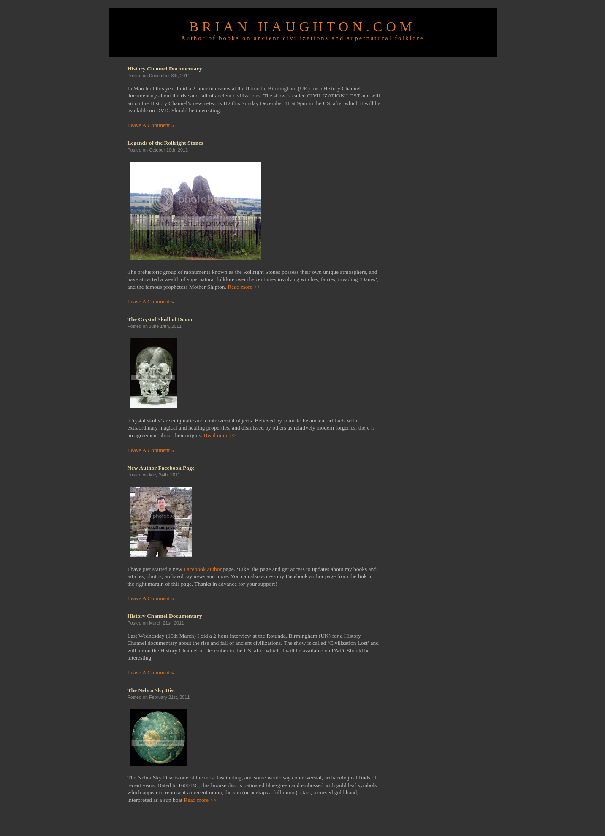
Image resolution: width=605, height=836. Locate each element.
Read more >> (244, 287)
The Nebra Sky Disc (152, 690)
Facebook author (203, 569)
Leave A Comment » (151, 125)
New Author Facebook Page (161, 468)
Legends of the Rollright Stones (165, 143)
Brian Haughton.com (302, 26)
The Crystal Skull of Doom (160, 319)
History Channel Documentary (165, 68)
